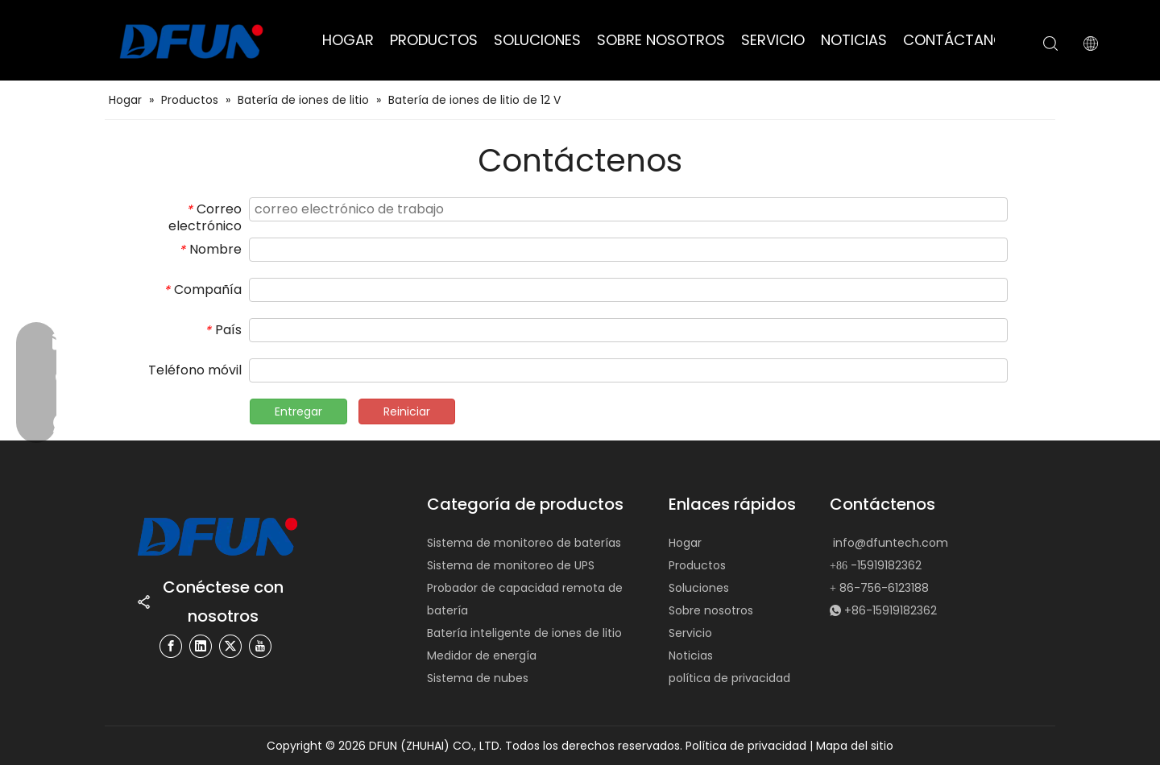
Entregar (298, 411)
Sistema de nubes (477, 678)
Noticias (691, 655)
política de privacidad (729, 678)
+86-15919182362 (890, 610)
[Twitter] (230, 646)
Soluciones (699, 588)
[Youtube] (260, 646)
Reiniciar (406, 411)
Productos (697, 565)
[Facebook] (171, 646)
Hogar (685, 543)
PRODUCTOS (434, 40)
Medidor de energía (481, 655)
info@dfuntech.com (890, 543)
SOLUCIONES (537, 40)
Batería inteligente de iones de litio (524, 633)
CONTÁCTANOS (958, 40)
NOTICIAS (854, 40)
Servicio (690, 633)
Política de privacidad (748, 746)
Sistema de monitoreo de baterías (524, 543)
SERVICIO (773, 40)
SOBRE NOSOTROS (661, 40)
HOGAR (348, 40)
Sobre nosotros (711, 610)
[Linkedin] (200, 646)
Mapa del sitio (854, 746)
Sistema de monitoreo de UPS (510, 565)
